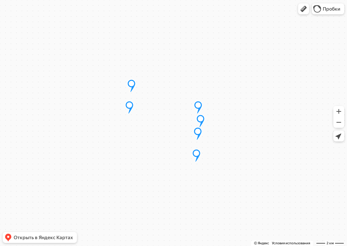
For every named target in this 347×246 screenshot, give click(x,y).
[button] (303, 8)
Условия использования (291, 243)
